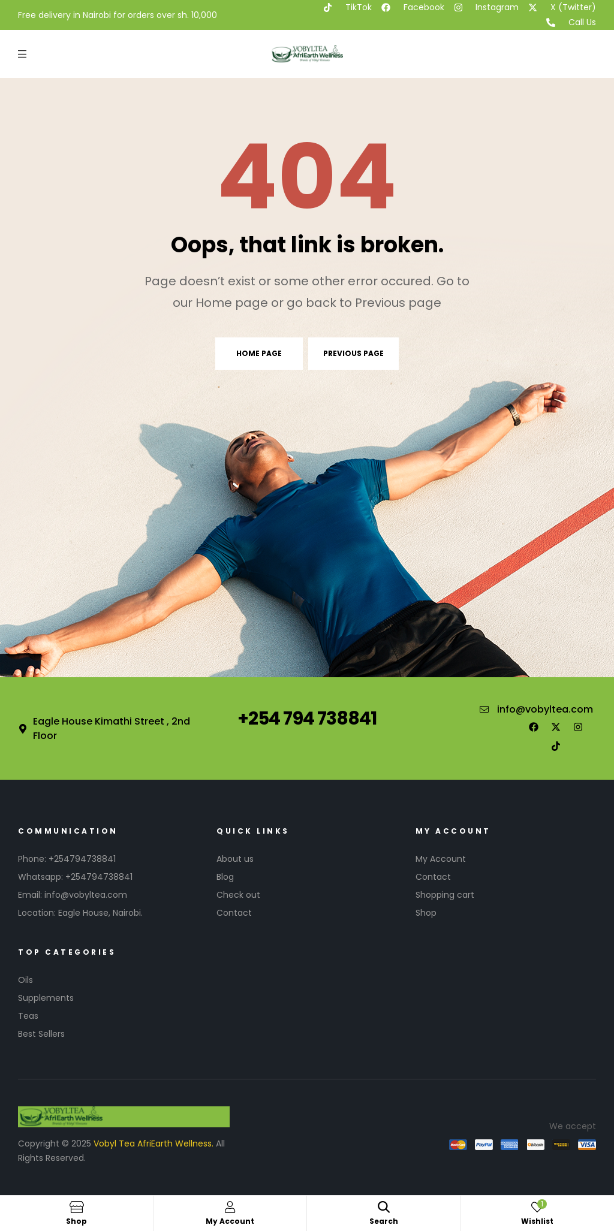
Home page (259, 353)
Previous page (353, 353)
